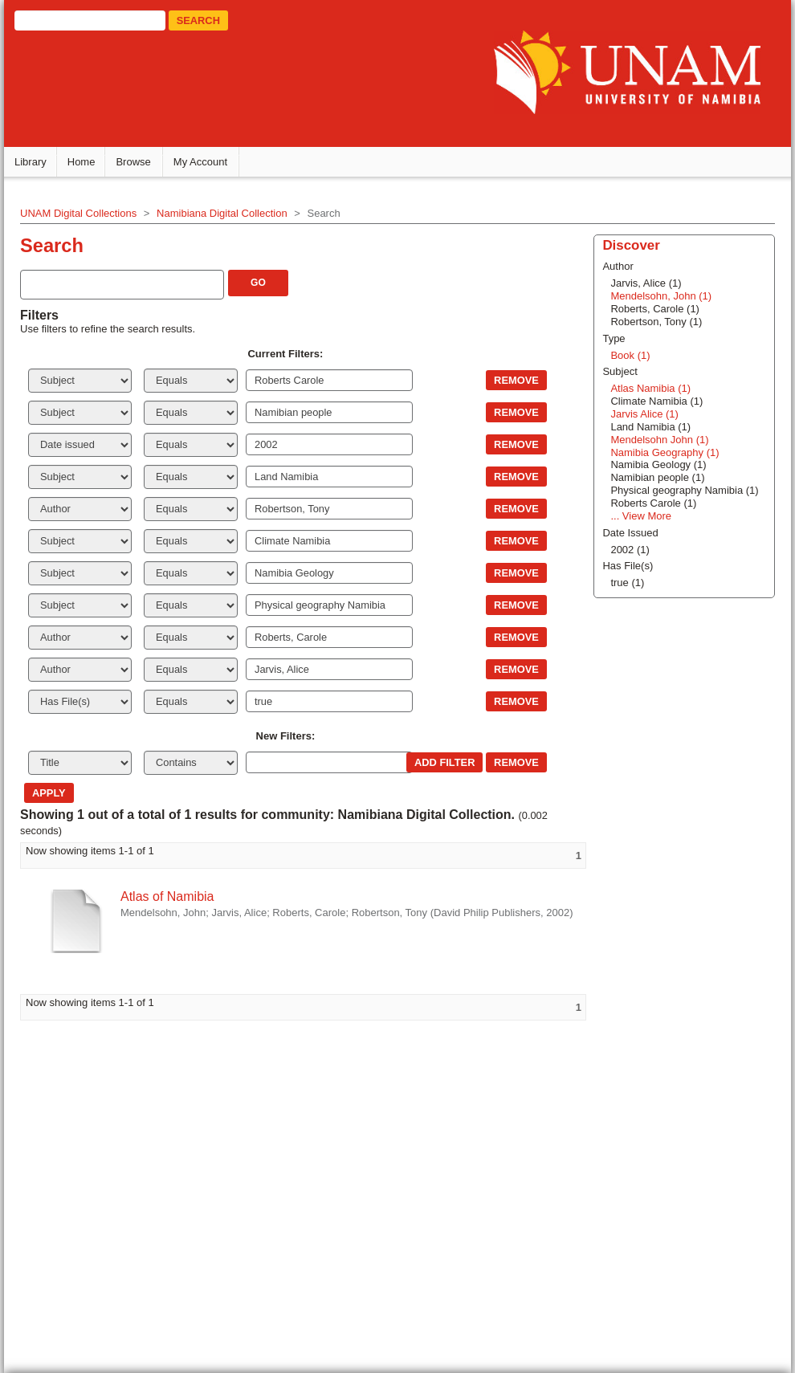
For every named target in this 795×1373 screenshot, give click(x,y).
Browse (133, 162)
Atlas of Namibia (167, 896)
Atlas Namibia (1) (650, 388)
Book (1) (630, 355)
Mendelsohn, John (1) (660, 296)
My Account (200, 162)
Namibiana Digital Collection (222, 213)
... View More (640, 516)
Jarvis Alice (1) (644, 414)
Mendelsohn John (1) (659, 440)
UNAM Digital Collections (78, 213)
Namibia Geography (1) (664, 452)
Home (81, 162)
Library (30, 162)
